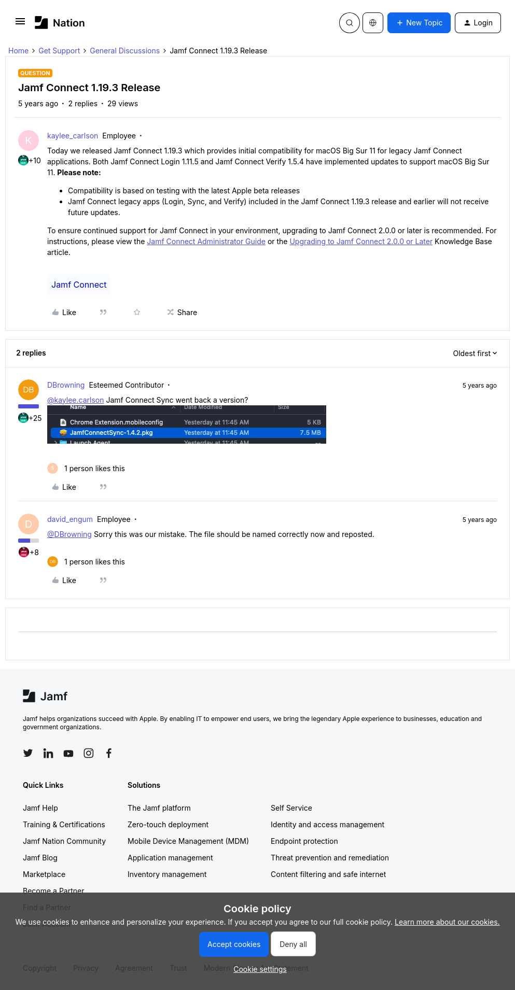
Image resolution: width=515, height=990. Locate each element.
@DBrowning (69, 534)
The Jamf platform (159, 807)
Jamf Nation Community (64, 841)
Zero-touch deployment (168, 824)
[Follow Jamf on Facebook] (109, 753)
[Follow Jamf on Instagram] (88, 753)
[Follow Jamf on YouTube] (68, 753)
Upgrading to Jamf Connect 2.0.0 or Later (361, 241)
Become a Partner (53, 890)
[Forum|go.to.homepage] (60, 22)
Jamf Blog (40, 857)
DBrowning (66, 384)
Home (18, 50)
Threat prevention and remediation (330, 857)
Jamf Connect (78, 284)
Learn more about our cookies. (447, 921)
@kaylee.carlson (75, 399)
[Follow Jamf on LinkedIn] (48, 753)
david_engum (70, 519)
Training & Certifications (64, 824)
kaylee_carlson (72, 135)
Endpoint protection (304, 841)
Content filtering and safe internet (328, 874)
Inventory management (167, 874)
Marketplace (44, 874)
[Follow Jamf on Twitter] (28, 753)
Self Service (291, 807)
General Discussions (125, 50)
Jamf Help (40, 807)
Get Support (59, 50)
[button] (20, 24)
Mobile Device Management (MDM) (188, 841)
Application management (170, 857)
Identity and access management (327, 824)
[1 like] (86, 468)
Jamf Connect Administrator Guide (206, 241)
